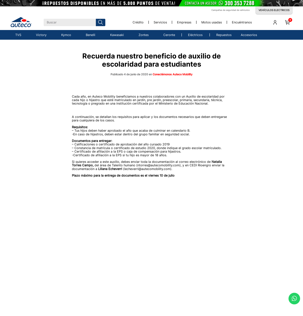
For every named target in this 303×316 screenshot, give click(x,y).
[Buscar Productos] (101, 22)
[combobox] (74, 22)
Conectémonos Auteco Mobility (172, 74)
